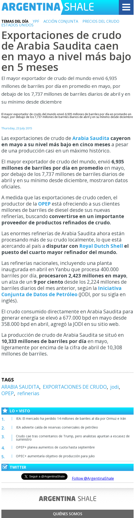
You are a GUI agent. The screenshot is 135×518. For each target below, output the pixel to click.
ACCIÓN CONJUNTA (60, 21)
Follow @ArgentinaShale (93, 478)
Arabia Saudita (91, 138)
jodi (114, 387)
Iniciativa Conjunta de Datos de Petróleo (61, 291)
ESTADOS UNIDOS (17, 25)
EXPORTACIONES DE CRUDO (75, 387)
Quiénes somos (67, 513)
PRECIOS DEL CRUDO (101, 21)
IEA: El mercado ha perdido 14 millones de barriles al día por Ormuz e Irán (71, 418)
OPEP (45, 203)
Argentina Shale (47, 7)
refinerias (28, 393)
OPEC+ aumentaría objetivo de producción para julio (55, 456)
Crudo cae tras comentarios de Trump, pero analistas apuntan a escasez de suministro (73, 438)
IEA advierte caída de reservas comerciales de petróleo (57, 427)
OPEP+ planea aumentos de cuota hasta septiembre (55, 447)
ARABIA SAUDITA (20, 387)
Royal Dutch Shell (101, 246)
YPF (36, 21)
